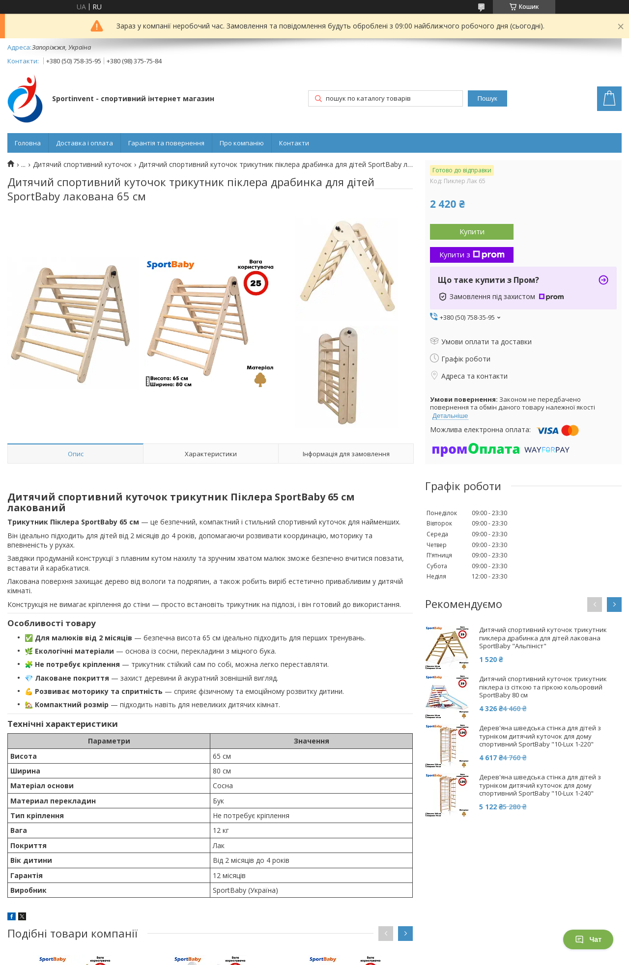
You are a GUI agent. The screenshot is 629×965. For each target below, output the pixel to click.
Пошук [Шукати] (487, 98)
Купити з (472, 254)
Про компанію (242, 142)
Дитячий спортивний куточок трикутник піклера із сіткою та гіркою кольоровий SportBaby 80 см (543, 687)
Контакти (294, 142)
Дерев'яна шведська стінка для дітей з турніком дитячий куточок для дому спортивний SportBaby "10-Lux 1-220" (540, 736)
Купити (472, 231)
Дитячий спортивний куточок (82, 164)
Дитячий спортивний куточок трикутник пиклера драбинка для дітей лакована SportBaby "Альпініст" (543, 638)
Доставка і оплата (84, 142)
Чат (588, 939)
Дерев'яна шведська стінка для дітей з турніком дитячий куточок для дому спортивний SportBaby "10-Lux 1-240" (540, 785)
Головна (28, 142)
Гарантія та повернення (166, 142)
